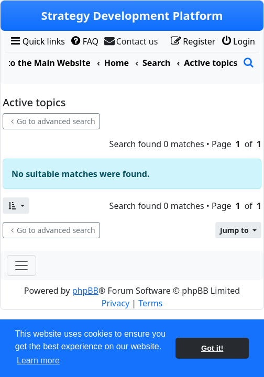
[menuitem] (37, 41)
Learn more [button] (38, 360)
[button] (16, 205)
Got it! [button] (212, 348)
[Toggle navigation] (21, 265)
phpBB (85, 290)
